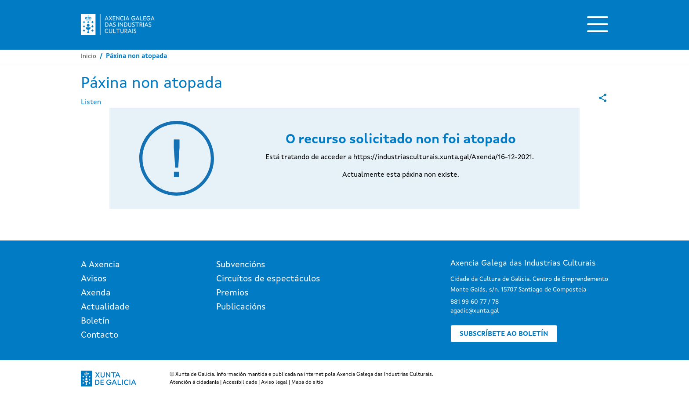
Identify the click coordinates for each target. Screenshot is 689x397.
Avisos (94, 279)
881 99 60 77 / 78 (474, 302)
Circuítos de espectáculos (268, 279)
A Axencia (100, 265)
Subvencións (240, 265)
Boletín (95, 321)
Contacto (99, 335)
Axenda (96, 293)
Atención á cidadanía (194, 382)
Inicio (88, 56)
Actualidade (105, 307)
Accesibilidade (240, 382)
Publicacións (241, 307)
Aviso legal (274, 382)
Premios (232, 293)
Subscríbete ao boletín (504, 334)
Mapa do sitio (307, 382)
